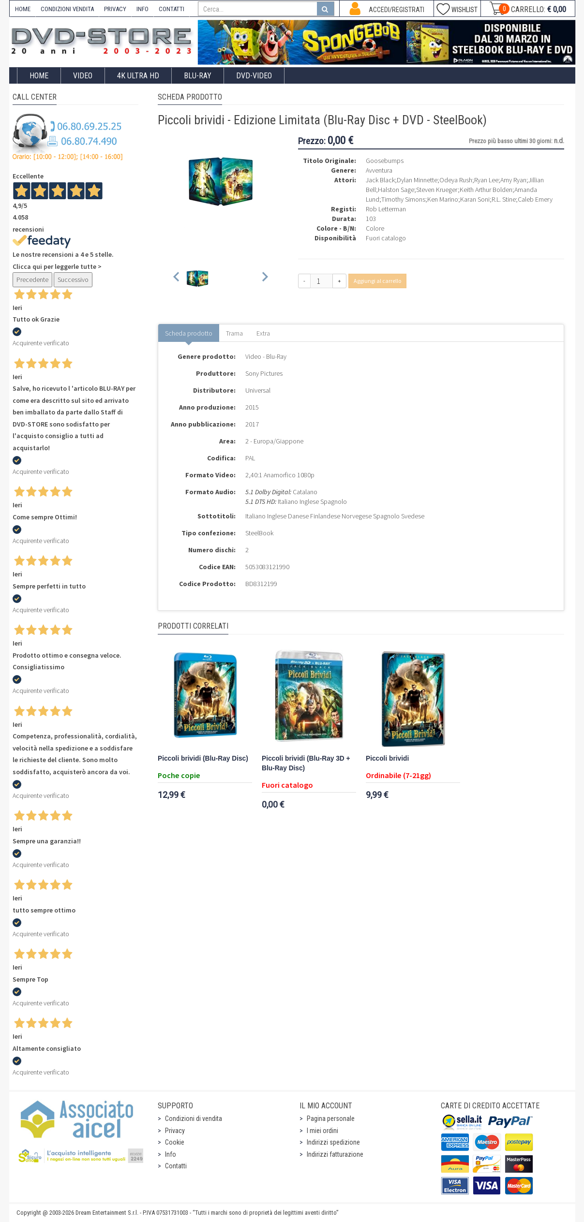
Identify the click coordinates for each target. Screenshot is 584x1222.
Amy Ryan (513, 180)
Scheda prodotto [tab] (188, 333)
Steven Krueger (437, 189)
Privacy (175, 1130)
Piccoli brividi (387, 758)
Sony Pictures (264, 373)
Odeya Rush (455, 180)
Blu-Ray (197, 75)
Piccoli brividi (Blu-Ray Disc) (203, 758)
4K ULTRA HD (138, 75)
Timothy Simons (403, 199)
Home (39, 75)
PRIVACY (115, 9)
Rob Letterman (386, 209)
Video (82, 75)
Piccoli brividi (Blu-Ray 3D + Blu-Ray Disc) (306, 763)
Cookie (174, 1142)
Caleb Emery (535, 199)
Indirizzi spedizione (333, 1142)
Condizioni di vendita (193, 1118)
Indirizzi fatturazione (335, 1154)
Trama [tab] (234, 333)
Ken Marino (442, 199)
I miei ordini (322, 1130)
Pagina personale (331, 1118)
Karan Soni (475, 199)
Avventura (379, 170)
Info (170, 1154)
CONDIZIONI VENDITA (67, 9)
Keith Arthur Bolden (486, 189)
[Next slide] (264, 278)
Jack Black (380, 180)
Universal (257, 390)
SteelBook (259, 533)
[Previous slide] (177, 278)
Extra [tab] (263, 333)
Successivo (73, 279)
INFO (142, 9)
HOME (22, 9)
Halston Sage (396, 189)
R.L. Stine (504, 199)
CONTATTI (171, 9)
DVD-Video (254, 75)
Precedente (32, 279)
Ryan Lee (486, 180)
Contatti (176, 1166)
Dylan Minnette (417, 180)
